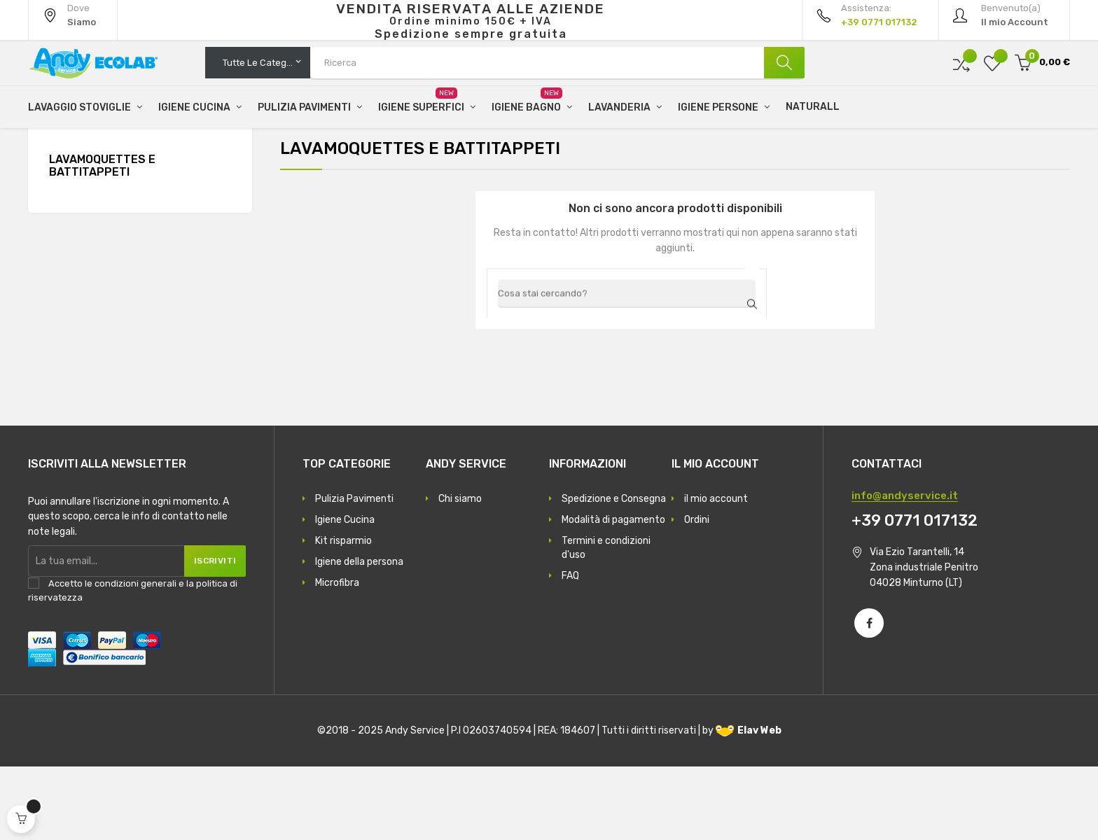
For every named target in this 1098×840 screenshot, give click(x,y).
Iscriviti (210, 634)
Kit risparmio (343, 614)
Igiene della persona (359, 635)
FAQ (570, 649)
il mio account (716, 572)
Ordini (696, 593)
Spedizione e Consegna (614, 572)
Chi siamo (460, 572)
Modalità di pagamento (613, 593)
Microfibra (337, 656)
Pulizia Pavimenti (354, 572)
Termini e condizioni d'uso (606, 621)
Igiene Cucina (345, 593)
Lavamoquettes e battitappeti (102, 240)
